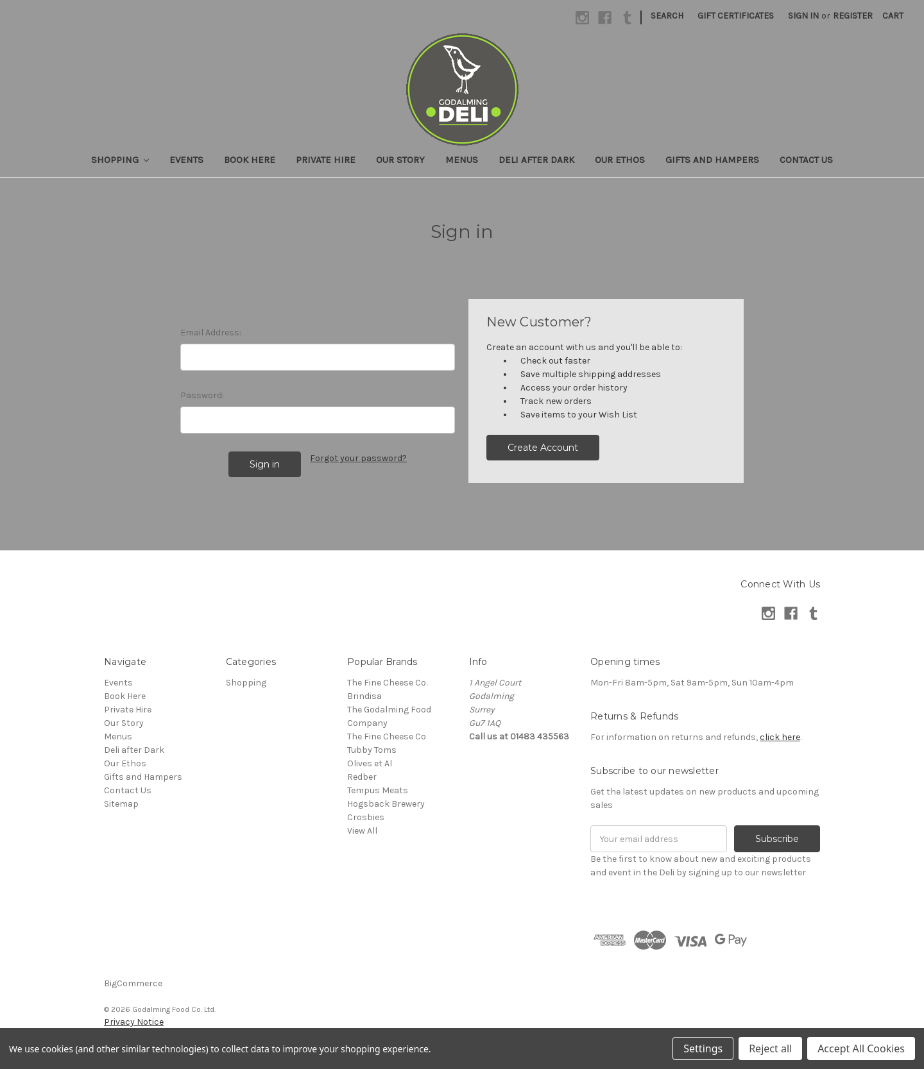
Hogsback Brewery (386, 803)
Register (853, 15)
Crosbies (365, 817)
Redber (362, 776)
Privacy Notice (134, 1021)
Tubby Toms (372, 750)
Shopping (120, 159)
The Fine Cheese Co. (387, 682)
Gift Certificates (735, 15)
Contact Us (806, 159)
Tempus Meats (377, 790)
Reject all (770, 1048)
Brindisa (364, 696)
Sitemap (121, 803)
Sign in (803, 15)
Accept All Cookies (861, 1048)
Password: (202, 395)
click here (780, 737)
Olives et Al (369, 763)
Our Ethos (620, 159)
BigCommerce (133, 983)
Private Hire (325, 159)
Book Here (249, 159)
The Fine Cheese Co (386, 736)
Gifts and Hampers (712, 159)
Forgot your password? (358, 458)
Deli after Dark (536, 159)
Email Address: (210, 332)
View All (362, 830)
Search (667, 15)
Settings (703, 1048)
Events (186, 159)
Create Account (543, 447)
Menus (461, 159)
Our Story (400, 159)
